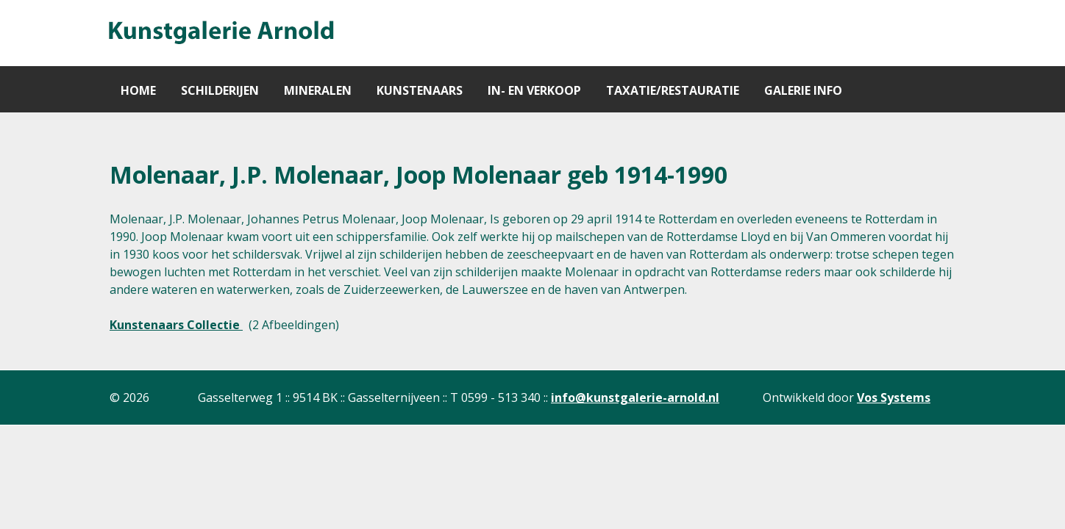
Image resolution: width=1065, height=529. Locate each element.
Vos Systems (893, 397)
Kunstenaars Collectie (176, 325)
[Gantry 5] (220, 33)
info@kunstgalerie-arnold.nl (635, 397)
